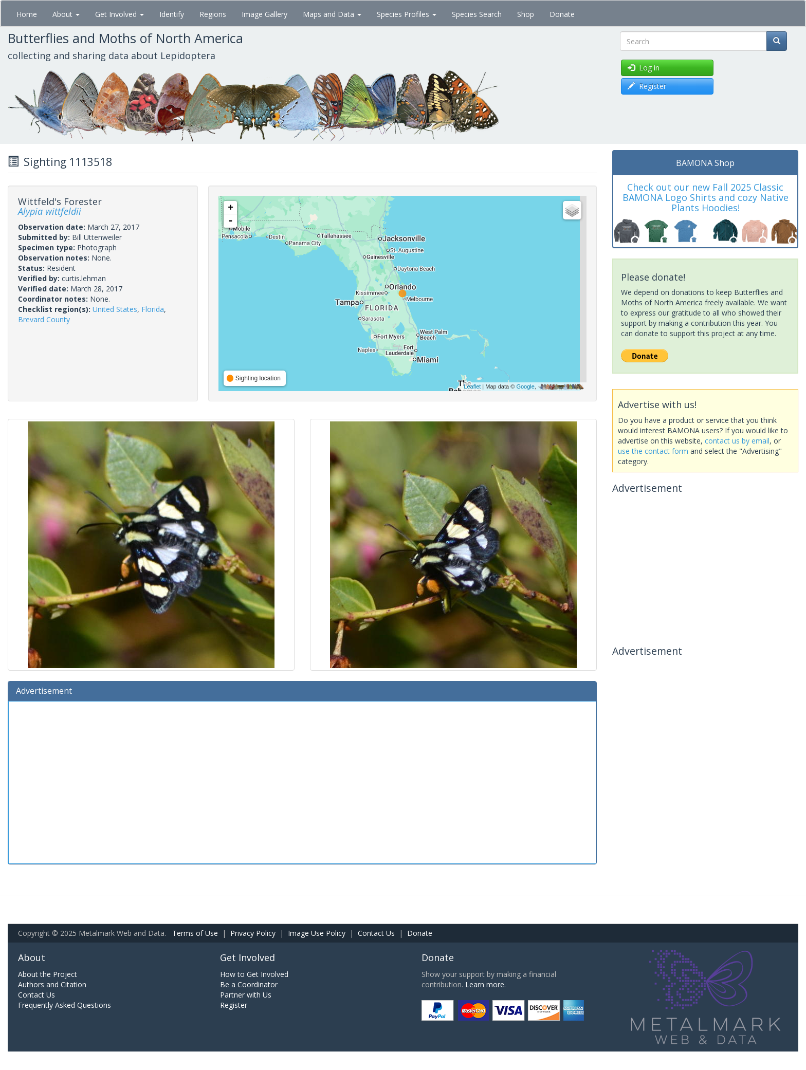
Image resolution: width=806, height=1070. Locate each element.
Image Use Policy (316, 933)
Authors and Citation (52, 984)
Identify (171, 14)
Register (233, 1005)
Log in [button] (644, 67)
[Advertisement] (302, 781)
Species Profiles (406, 14)
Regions (212, 14)
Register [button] (647, 86)
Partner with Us (245, 995)
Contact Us (376, 933)
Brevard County (44, 319)
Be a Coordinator (249, 984)
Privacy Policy (253, 933)
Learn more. (485, 984)
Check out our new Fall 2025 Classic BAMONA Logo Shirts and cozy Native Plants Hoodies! (705, 197)
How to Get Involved (254, 974)
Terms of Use (195, 933)
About (66, 14)
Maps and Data (332, 14)
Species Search (477, 14)
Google (525, 386)
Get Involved (119, 14)
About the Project (47, 974)
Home (26, 14)
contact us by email (737, 441)
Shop (525, 14)
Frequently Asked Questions (64, 1005)
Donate (562, 14)
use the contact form (653, 451)
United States (115, 309)
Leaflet (472, 386)
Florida (152, 309)
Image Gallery (264, 14)
